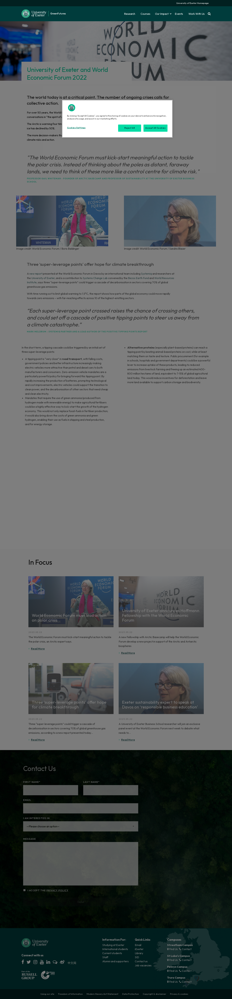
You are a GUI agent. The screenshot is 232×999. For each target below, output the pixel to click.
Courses (145, 13)
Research (129, 13)
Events (179, 13)
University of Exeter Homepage (192, 3)
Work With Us (196, 13)
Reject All (129, 128)
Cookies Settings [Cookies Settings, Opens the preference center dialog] (76, 128)
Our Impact (162, 13)
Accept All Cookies (155, 128)
